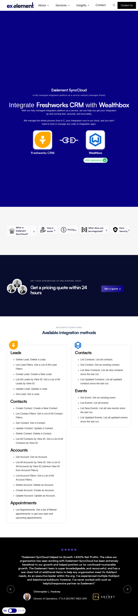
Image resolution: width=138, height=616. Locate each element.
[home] (20, 5)
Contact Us (127, 5)
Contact (101, 5)
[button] (44, 5)
